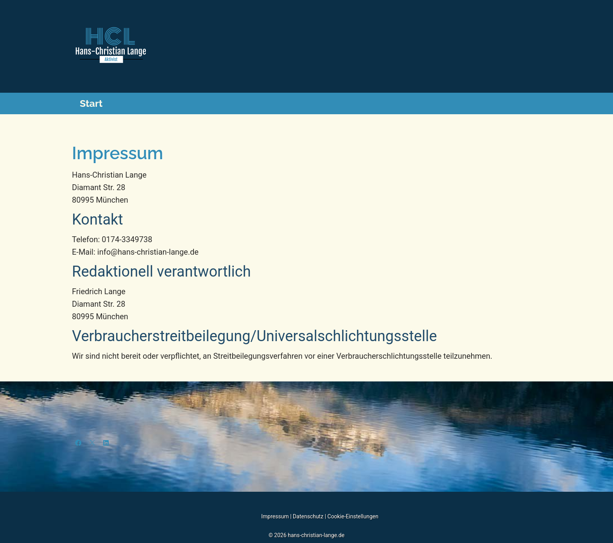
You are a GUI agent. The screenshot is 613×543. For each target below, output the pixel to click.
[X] (92, 443)
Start (91, 103)
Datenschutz (309, 516)
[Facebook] (78, 443)
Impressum (275, 516)
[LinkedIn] (106, 443)
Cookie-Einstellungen (353, 516)
